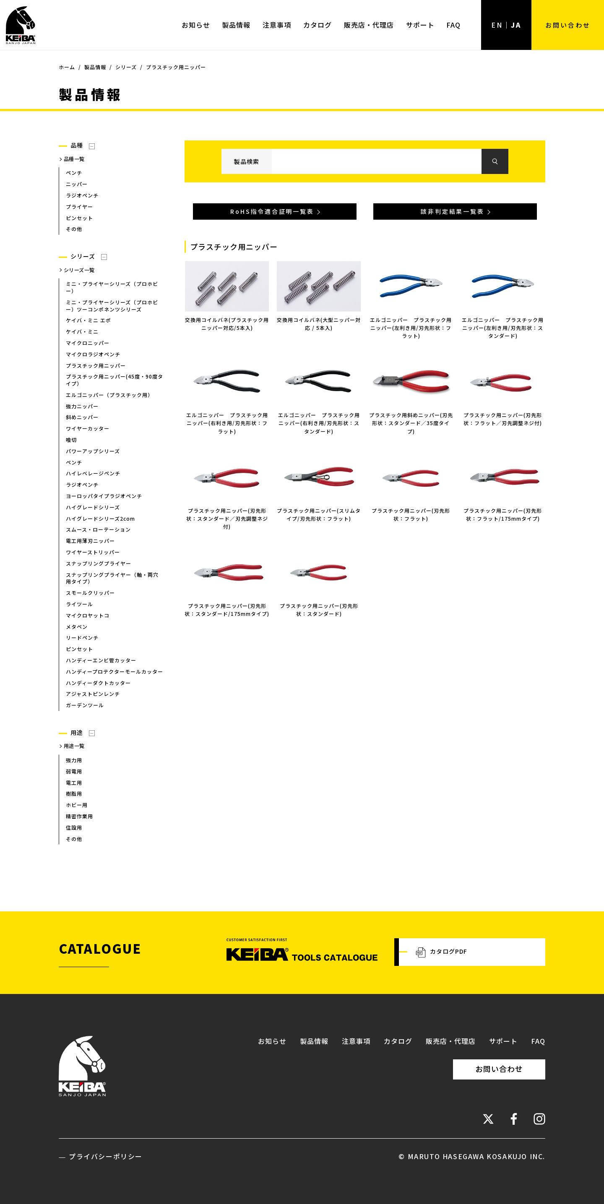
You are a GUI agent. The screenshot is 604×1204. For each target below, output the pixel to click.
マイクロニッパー (87, 342)
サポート (420, 25)
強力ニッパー (82, 406)
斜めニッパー (82, 417)
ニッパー (77, 183)
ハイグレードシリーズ (93, 507)
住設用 (74, 827)
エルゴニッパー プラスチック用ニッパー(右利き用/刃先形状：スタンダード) (319, 422)
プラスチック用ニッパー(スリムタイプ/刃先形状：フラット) (319, 514)
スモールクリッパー (90, 592)
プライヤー (79, 206)
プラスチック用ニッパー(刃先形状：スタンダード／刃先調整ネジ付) (227, 518)
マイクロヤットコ (87, 615)
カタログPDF (441, 952)
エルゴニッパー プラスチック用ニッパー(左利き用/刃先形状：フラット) (411, 327)
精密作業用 (79, 816)
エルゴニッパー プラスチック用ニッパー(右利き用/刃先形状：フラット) (227, 422)
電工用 (74, 782)
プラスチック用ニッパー (96, 365)
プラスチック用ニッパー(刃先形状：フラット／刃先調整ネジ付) (502, 418)
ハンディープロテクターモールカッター (114, 671)
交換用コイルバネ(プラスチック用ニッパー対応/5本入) (227, 323)
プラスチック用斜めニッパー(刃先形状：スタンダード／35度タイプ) (411, 422)
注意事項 (277, 25)
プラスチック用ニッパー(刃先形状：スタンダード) (319, 609)
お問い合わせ (568, 25)
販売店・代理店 (369, 25)
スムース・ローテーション (98, 529)
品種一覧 (74, 158)
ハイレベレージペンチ (93, 473)
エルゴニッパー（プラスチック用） (109, 394)
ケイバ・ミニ (82, 331)
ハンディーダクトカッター (98, 682)
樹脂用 (74, 793)
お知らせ (196, 25)
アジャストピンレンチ (93, 693)
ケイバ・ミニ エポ (88, 320)
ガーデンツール (85, 704)
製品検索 (246, 161)
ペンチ (74, 172)
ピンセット (79, 217)
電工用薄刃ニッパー (90, 540)
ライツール (79, 603)
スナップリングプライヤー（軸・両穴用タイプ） (112, 578)
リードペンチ (82, 637)
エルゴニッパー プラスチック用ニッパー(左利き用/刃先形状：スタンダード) (503, 327)
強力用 (74, 759)
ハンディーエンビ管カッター (101, 660)
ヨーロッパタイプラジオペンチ (104, 495)
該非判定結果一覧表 (452, 211)
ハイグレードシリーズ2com (100, 518)
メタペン (77, 626)
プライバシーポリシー (106, 1156)
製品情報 (236, 25)
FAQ (453, 25)
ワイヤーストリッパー (93, 551)
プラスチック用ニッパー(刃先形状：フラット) (411, 514)
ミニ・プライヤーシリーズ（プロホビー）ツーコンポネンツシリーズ (112, 305)
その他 (74, 228)
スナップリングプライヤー (98, 563)
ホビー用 (77, 804)
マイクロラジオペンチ (93, 354)
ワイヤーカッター (87, 428)
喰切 (71, 439)
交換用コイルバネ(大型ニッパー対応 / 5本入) (319, 323)
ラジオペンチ (82, 195)
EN (497, 25)
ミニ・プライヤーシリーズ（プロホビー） (112, 287)
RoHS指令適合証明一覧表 (272, 211)
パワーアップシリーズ (93, 450)
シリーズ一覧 (79, 269)
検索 (495, 161)
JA (516, 25)
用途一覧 (74, 745)
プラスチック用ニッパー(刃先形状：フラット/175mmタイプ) (502, 514)
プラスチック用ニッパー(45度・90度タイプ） (114, 380)
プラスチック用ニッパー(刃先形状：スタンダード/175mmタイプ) (227, 609)
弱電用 (74, 771)
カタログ (317, 25)
